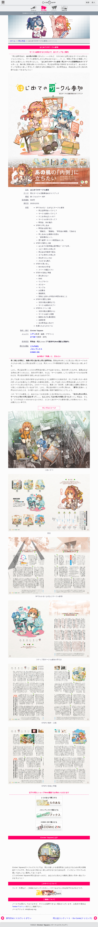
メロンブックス (36, 349)
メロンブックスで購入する (49, 815)
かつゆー (33, 337)
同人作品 (21, 41)
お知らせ (33, 10)
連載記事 (64, 10)
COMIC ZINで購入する (49, 827)
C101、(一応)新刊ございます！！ (42, 13)
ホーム (12, 41)
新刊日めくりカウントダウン (19, 918)
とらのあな (34, 346)
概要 (87, 2)
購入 (93, 2)
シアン (32, 334)
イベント (54, 10)
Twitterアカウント (19, 906)
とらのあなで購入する (49, 803)
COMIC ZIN (35, 352)
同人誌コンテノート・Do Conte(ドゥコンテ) (72, 918)
